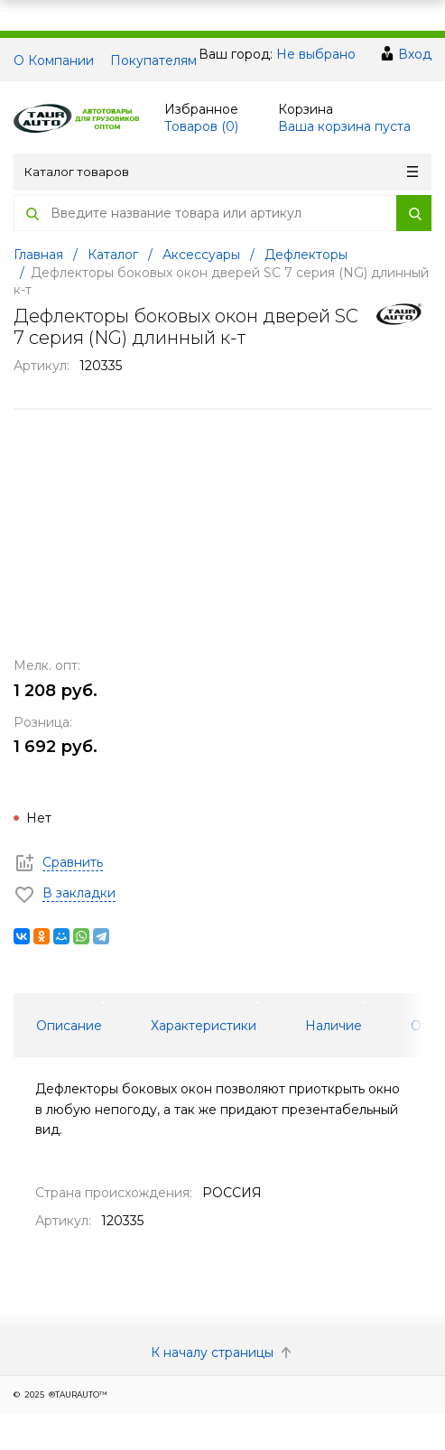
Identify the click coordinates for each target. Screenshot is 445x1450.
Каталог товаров (221, 171)
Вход (414, 54)
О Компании (54, 60)
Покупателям (153, 60)
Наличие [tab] (333, 1026)
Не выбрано (316, 54)
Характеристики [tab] (203, 1026)
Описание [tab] (69, 1026)
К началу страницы (223, 1352)
